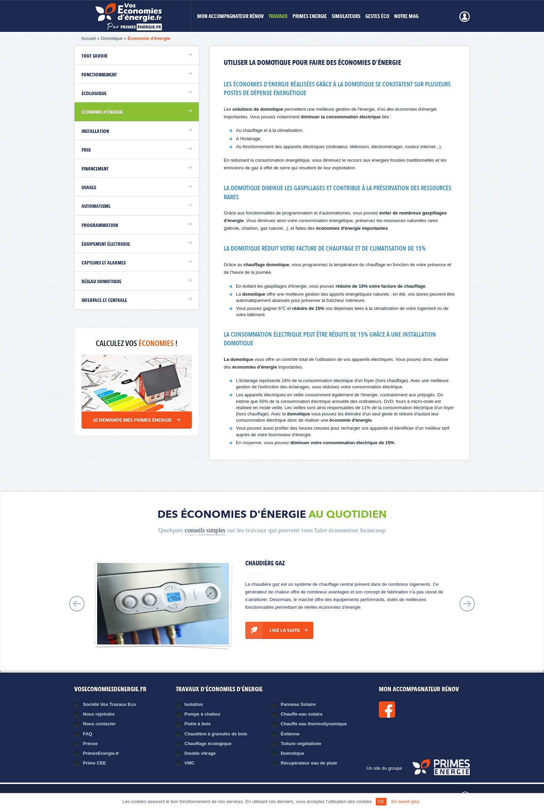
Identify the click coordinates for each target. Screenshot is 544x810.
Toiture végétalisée (301, 743)
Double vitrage (200, 753)
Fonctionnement (99, 75)
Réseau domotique (101, 281)
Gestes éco (377, 16)
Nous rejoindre (99, 714)
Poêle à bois (198, 723)
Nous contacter (99, 723)
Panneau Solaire (298, 704)
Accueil (88, 38)
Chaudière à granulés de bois (216, 733)
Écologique (94, 93)
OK (381, 801)
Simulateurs (346, 16)
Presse (90, 743)
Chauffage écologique (208, 743)
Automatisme (96, 206)
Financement (95, 169)
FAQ (87, 733)
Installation (95, 131)
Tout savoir (95, 56)
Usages (89, 187)
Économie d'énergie (149, 38)
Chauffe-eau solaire (302, 714)
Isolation (194, 704)
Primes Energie (309, 16)
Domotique (111, 38)
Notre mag (406, 16)
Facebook (410, 709)
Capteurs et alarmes (104, 263)
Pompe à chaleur (203, 714)
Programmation (100, 225)
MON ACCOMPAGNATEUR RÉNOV (230, 16)
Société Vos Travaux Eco (109, 704)
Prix (86, 150)
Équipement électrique (106, 244)
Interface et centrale (104, 300)
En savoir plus (405, 801)
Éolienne (290, 733)
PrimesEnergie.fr (101, 753)
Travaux (278, 16)
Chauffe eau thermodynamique (314, 723)
